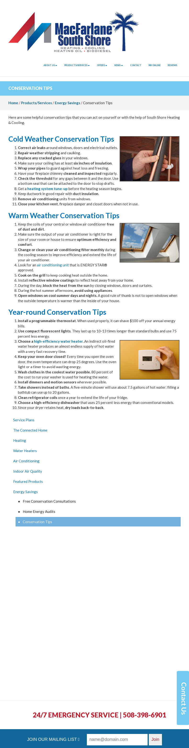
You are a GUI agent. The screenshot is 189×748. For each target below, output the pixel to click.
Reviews (172, 65)
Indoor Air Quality (27, 471)
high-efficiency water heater (58, 341)
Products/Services (77, 65)
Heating (19, 440)
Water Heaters (25, 451)
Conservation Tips (37, 522)
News (118, 65)
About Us (50, 65)
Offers (102, 65)
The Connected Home (30, 430)
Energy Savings (67, 103)
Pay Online (155, 65)
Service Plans (23, 420)
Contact (135, 65)
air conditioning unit (53, 265)
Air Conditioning (26, 461)
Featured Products (28, 481)
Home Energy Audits (39, 511)
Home (13, 103)
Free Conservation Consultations (49, 501)
